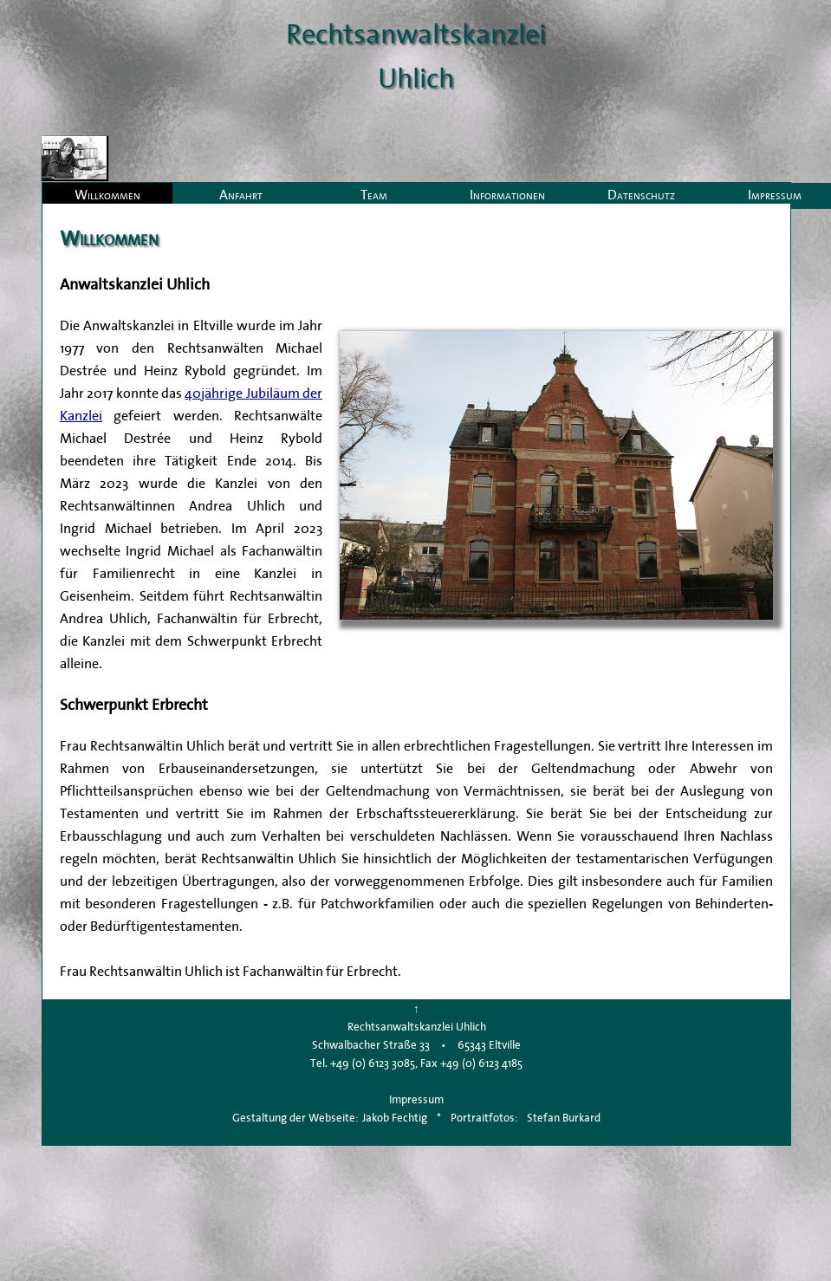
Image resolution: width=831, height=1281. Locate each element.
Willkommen (107, 194)
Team (373, 194)
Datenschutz (641, 194)
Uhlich (416, 77)
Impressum (416, 1099)
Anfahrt (241, 194)
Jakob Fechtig (394, 1118)
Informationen (507, 194)
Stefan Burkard (564, 1118)
